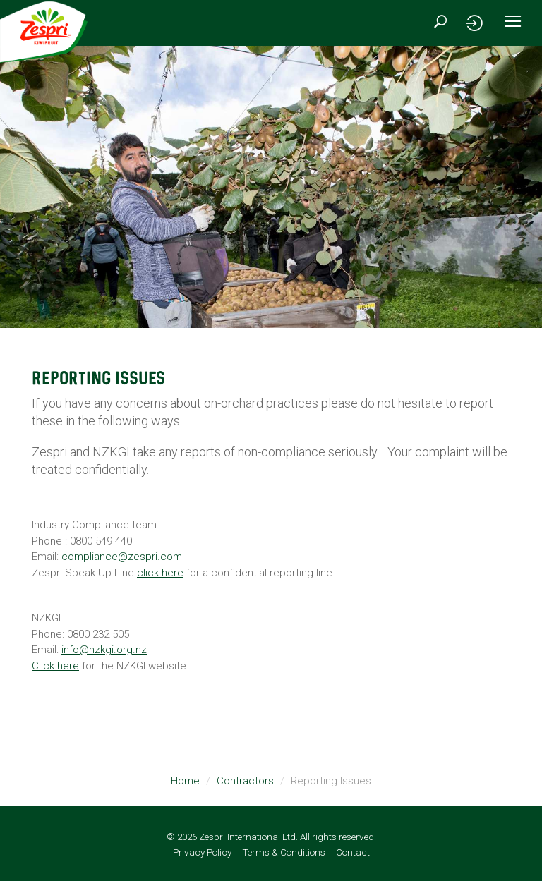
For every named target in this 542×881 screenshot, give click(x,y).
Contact (353, 852)
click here (160, 572)
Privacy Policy (202, 852)
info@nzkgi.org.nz (104, 649)
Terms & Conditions (283, 852)
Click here (55, 666)
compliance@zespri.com (121, 556)
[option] (271, 187)
